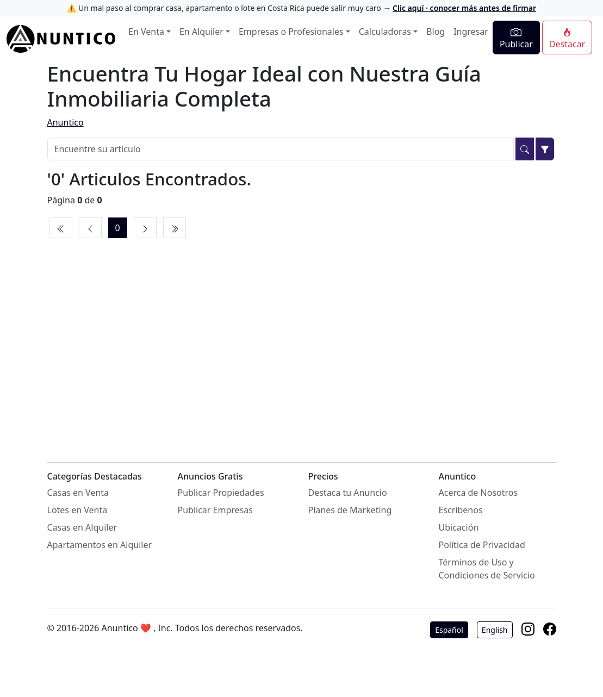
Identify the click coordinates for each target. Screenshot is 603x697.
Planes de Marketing (350, 510)
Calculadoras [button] (385, 32)
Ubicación (459, 527)
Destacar (567, 39)
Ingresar (470, 32)
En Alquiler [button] (201, 32)
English (495, 630)
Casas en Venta (78, 493)
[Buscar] (524, 149)
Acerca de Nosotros (478, 493)
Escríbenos (461, 510)
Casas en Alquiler (82, 527)
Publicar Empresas (215, 510)
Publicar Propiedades (221, 493)
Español (449, 630)
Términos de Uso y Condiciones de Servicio (487, 568)
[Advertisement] (301, 338)
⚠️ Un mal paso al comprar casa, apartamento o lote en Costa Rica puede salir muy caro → (301, 8)
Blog (435, 32)
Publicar (516, 38)
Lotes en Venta (77, 510)
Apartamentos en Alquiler (99, 545)
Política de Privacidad (482, 545)
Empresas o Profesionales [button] (291, 32)
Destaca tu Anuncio (347, 493)
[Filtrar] (545, 149)
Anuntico (65, 122)
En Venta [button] (146, 32)
